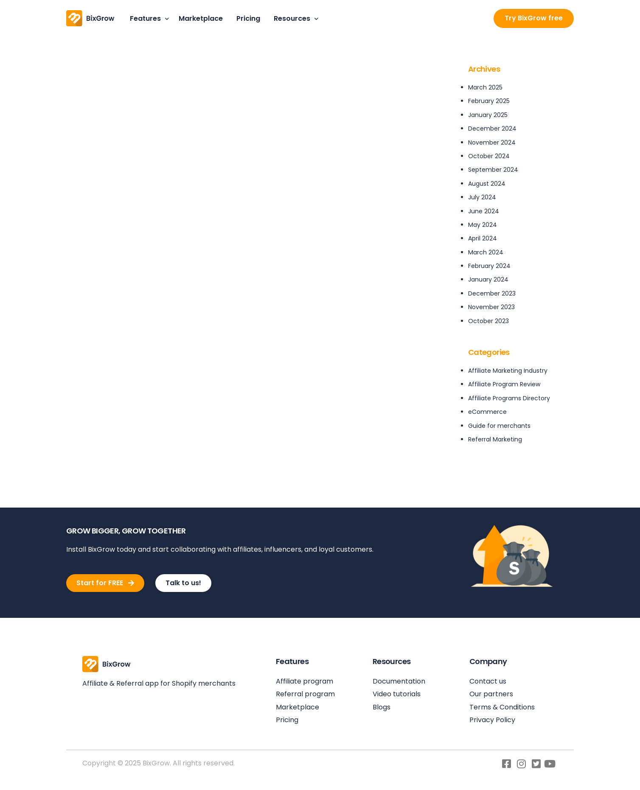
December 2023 (492, 293)
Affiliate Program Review (504, 384)
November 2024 (492, 142)
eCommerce (487, 412)
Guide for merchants (499, 426)
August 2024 (486, 183)
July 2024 (482, 197)
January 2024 (488, 279)
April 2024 (482, 238)
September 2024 (493, 169)
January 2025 (488, 115)
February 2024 (489, 266)
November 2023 (491, 307)
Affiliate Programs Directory (509, 398)
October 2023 (488, 321)
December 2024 (492, 128)
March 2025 (485, 87)
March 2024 (485, 252)
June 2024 (483, 211)
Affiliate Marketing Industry (507, 370)
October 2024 (489, 156)
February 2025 (489, 101)
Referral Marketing (495, 439)
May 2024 (482, 225)
